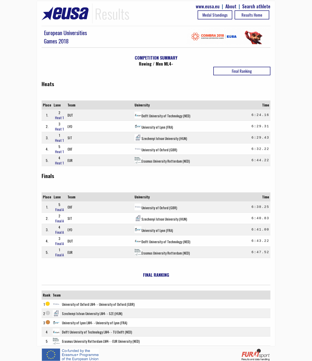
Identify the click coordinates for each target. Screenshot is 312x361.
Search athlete (256, 6)
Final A (59, 209)
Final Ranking (242, 71)
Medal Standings (215, 15)
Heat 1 (59, 117)
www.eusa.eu (208, 6)
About (230, 6)
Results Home (252, 15)
